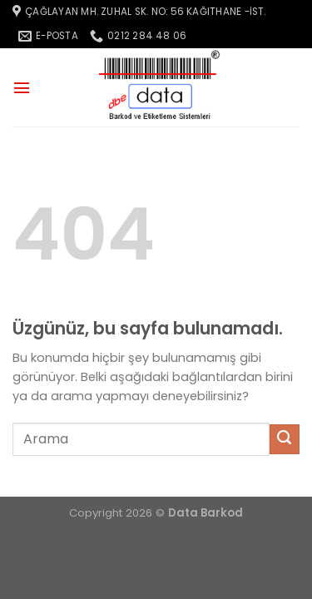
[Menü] (21, 87)
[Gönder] (285, 439)
